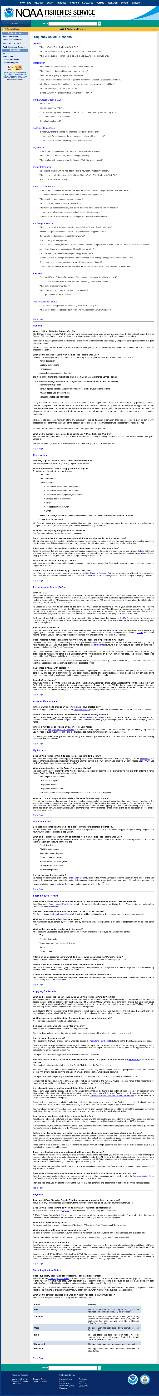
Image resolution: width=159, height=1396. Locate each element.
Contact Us (83, 1386)
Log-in (152, 29)
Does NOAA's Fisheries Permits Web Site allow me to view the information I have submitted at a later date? (85, 266)
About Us (82, 1384)
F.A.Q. (5, 53)
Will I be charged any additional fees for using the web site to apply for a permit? (74, 232)
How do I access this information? (54, 179)
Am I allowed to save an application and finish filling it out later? (67, 249)
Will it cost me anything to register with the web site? (62, 75)
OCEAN (50, 3)
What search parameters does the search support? (61, 199)
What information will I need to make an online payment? (64, 290)
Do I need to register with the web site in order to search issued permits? (71, 195)
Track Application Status (14, 47)
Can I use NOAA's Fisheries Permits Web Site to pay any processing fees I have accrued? (78, 277)
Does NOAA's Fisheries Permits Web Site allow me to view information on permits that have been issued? (85, 190)
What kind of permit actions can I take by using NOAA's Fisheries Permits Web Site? (76, 227)
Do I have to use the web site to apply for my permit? (62, 236)
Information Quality (67, 1386)
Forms (62, 1381)
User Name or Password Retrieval (100, 573)
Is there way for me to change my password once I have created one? (69, 132)
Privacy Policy (65, 1383)
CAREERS (136, 3)
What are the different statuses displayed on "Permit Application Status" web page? (75, 310)
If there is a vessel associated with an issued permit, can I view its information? (73, 216)
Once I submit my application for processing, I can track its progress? (69, 305)
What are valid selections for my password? (58, 88)
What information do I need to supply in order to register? (64, 71)
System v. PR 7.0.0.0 (20, 1379)
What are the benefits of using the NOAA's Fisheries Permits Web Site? (70, 51)
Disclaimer (64, 1388)
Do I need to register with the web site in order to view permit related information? (74, 171)
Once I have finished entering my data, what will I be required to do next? (71, 262)
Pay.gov (65, 1210)
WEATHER (39, 3)
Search (81, 1381)
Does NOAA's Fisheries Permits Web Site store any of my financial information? (74, 282)
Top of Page (38, 319)
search (45, 23)
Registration (39, 63)
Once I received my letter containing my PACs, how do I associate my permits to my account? (80, 112)
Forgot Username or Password (61, 730)
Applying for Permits (43, 223)
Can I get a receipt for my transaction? (56, 295)
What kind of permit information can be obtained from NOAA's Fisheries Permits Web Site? (78, 175)
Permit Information (10, 37)
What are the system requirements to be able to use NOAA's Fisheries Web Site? (74, 56)
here (114, 630)
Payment (37, 273)
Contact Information (11, 59)
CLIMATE (100, 3)
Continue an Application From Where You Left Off (112, 1095)
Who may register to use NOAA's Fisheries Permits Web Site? (66, 67)
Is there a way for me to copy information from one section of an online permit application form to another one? (87, 258)
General (37, 43)
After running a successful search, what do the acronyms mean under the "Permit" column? (79, 208)
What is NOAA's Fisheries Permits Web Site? (59, 47)
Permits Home (13, 29)
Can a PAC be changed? (50, 121)
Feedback (83, 1379)
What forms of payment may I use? (55, 286)
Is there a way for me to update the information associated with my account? (72, 136)
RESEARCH (113, 3)
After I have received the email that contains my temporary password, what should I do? (77, 84)
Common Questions (20, 1381)
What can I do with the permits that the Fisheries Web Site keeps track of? (71, 160)
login (142, 551)
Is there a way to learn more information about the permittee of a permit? (71, 212)
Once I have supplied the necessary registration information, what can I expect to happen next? (80, 80)
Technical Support (10, 63)
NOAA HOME (25, 3)
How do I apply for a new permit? (54, 240)
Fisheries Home (66, 1379)
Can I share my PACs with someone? (56, 117)
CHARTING (74, 3)
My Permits (38, 147)
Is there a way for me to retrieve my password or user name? (66, 93)
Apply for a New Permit (100, 1041)
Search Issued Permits (12, 40)
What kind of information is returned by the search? (61, 203)
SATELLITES (87, 3)
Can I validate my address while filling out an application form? (66, 253)
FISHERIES (61, 3)
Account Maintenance (44, 128)
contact (140, 632)
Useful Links (8, 56)
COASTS (124, 3)
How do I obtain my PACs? (51, 108)
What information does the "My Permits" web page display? (65, 156)
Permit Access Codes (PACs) (47, 100)
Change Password (82, 710)
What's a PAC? (46, 104)
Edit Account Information (93, 717)
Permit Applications (12, 43)
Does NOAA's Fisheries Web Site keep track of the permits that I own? (70, 151)
